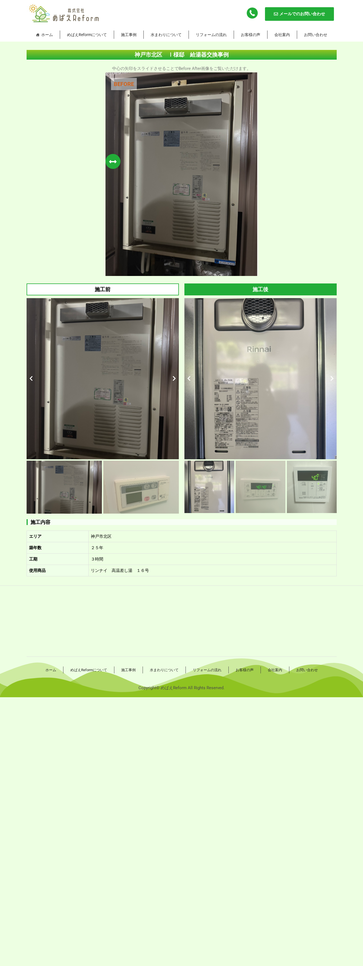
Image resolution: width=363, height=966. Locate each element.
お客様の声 (250, 34)
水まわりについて (166, 34)
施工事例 (129, 34)
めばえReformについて (87, 34)
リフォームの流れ (211, 34)
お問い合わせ (315, 34)
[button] (31, 378)
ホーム (47, 34)
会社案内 (282, 34)
